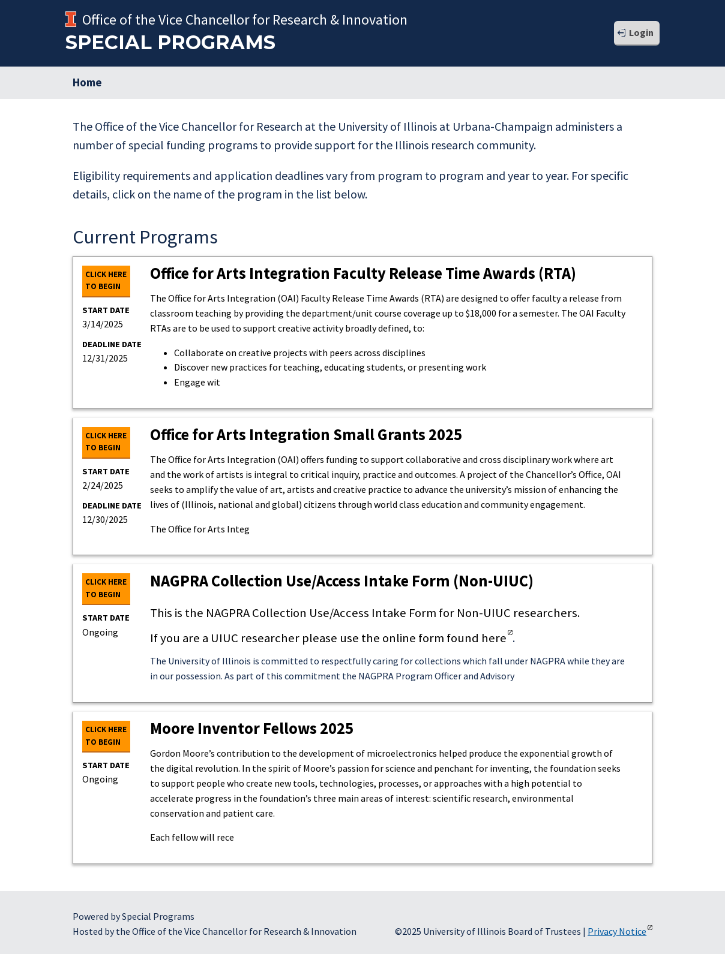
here (494, 638)
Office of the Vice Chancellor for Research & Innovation (245, 19)
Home (87, 82)
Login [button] (641, 32)
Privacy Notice (617, 931)
